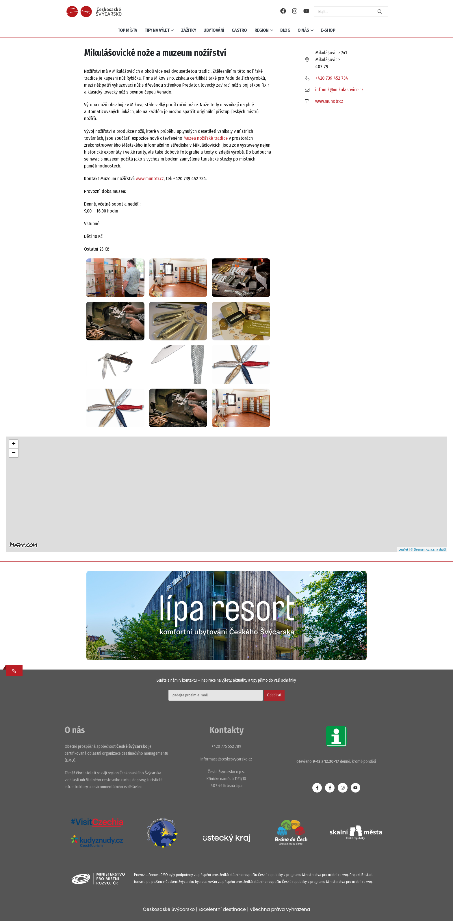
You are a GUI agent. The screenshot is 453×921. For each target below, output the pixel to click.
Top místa (127, 30)
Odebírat (274, 695)
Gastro (239, 30)
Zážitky (188, 30)
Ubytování (213, 30)
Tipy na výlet (157, 30)
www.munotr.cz (150, 178)
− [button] (14, 453)
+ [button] (14, 444)
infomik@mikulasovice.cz (339, 89)
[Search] (380, 11)
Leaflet (403, 549)
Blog (285, 30)
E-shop (328, 30)
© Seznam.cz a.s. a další (428, 549)
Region (262, 30)
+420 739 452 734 (331, 78)
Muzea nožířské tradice (205, 138)
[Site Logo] (94, 11)
